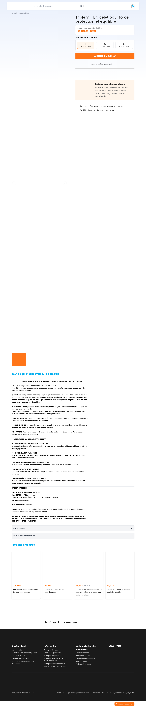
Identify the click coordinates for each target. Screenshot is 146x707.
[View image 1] (19, 359)
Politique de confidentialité (54, 663)
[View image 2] (33, 359)
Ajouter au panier (105, 56)
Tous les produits (83, 653)
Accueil (14, 13)
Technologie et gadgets (85, 658)
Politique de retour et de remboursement (53, 659)
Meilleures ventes (83, 655)
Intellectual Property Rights (55, 666)
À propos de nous (51, 650)
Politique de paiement (20, 658)
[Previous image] (14, 183)
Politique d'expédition (52, 655)
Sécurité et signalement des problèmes (23, 662)
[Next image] (65, 183)
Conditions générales (52, 653)
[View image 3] (47, 359)
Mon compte (17, 650)
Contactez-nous (18, 655)
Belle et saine (81, 661)
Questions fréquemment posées (24, 653)
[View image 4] (62, 359)
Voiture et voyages (83, 664)
